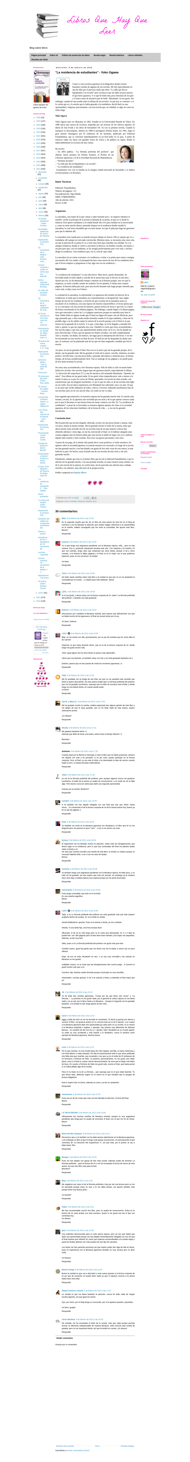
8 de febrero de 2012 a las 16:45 (84, 633)
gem (64, 1230)
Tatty (64, 675)
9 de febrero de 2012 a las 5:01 (81, 1207)
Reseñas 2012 (91, 501)
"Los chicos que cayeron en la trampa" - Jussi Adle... (43, 415)
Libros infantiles (135, 55)
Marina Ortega (68, 1270)
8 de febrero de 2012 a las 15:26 (82, 542)
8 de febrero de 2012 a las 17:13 (82, 728)
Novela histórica (116, 55)
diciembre (42, 172)
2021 (38, 136)
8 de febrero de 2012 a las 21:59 (86, 1094)
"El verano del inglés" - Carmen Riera (43, 390)
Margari (65, 1157)
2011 (38, 597)
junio (40, 201)
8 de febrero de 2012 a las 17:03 (80, 675)
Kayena (65, 542)
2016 (38, 154)
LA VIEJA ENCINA (70, 1113)
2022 (38, 132)
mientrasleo (67, 890)
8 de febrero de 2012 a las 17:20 (84, 751)
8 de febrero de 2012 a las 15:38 (81, 573)
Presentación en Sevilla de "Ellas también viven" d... (43, 333)
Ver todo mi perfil (148, 295)
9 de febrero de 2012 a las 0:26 (79, 1181)
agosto (41, 193)
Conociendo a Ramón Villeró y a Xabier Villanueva (43, 401)
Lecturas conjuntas (43, 553)
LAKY (64, 633)
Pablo (64, 1207)
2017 (38, 150)
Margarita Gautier (146, 457)
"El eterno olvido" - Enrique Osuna (42, 584)
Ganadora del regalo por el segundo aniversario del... (43, 523)
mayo (41, 204)
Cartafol (65, 801)
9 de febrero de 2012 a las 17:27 (97, 1291)
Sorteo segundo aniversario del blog (43, 283)
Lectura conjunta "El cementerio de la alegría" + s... (43, 565)
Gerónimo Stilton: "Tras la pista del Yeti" (42, 364)
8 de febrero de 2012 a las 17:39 (80, 775)
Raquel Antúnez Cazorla (72, 1291)
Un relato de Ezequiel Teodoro (43, 292)
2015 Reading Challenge (41, 628)
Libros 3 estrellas (70, 501)
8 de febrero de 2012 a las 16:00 (81, 592)
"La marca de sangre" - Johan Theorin (43, 503)
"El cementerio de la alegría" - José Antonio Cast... (43, 254)
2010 (38, 601)
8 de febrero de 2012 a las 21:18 (78, 992)
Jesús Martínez (68, 1319)
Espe (64, 822)
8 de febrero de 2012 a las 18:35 (83, 801)
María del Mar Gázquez (72, 1134)
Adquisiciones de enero (43, 576)
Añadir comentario (64, 1338)
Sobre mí (54, 55)
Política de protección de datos (76, 55)
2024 (38, 125)
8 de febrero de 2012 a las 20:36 (83, 869)
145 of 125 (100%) (41, 650)
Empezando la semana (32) (43, 242)
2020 (38, 139)
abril (40, 208)
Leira (64, 1047)
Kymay (65, 840)
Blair (64, 518)
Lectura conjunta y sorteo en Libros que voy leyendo (43, 270)
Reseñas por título (40, 59)
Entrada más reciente (65, 1446)
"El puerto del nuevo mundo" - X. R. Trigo (43, 344)
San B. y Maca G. (69, 701)
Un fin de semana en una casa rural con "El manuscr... (43, 319)
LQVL (64, 592)
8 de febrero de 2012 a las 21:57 (80, 1047)
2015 (38, 158)
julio (40, 197)
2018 (38, 147)
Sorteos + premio (42, 532)
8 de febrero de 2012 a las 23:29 (82, 1157)
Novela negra (99, 55)
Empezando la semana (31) (43, 354)
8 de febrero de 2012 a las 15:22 (80, 518)
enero (41, 593)
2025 (38, 121)
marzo (41, 212)
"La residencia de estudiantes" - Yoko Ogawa (43, 485)
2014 (38, 162)
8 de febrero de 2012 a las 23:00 (92, 1113)
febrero (41, 215)
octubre (41, 184)
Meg (64, 1181)
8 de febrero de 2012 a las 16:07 (83, 610)
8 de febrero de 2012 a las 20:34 (82, 840)
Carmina (65, 869)
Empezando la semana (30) (43, 512)
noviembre (42, 178)
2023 (38, 128)
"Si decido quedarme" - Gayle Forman (43, 222)
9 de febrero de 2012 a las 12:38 (79, 1230)
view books (45, 652)
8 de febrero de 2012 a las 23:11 (96, 1134)
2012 (38, 169)
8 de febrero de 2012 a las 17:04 (91, 701)
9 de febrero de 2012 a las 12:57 (88, 1270)
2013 (38, 165)
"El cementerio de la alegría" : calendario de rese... (43, 304)
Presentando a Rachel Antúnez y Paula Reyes (43, 458)
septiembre (43, 187)
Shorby (65, 728)
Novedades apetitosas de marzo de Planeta (43, 232)
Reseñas (81, 501)
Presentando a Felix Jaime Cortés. (43, 436)
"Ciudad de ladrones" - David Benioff (43, 446)
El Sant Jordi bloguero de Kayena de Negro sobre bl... (43, 471)
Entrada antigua (127, 1446)
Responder (66, 534)
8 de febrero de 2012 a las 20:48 (86, 890)
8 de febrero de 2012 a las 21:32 (80, 1016)
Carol (64, 1016)
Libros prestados (43, 495)
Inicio (97, 1446)
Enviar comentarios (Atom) (78, 1450)
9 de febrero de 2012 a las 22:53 (89, 1319)
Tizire (64, 573)
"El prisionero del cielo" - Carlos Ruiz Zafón (43, 379)
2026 (38, 117)
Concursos (42, 372)
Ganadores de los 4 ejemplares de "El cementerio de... (43, 543)
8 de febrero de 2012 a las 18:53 (80, 822)
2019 (38, 143)
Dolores (65, 610)
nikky (64, 775)
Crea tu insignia (146, 462)
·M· (63, 992)
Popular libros (79, 472)
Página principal (38, 55)
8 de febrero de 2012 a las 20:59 (84, 911)
